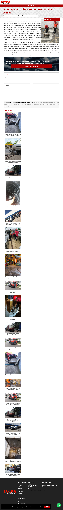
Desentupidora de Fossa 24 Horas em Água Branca (13, 334)
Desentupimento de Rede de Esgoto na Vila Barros (12, 277)
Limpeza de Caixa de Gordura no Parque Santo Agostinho (13, 135)
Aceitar (47, 506)
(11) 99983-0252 (33, 487)
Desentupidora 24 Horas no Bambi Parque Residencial (13, 404)
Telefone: (6, 80)
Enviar (32, 99)
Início (20, 485)
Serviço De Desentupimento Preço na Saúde (12, 433)
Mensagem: (7, 85)
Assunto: (35, 80)
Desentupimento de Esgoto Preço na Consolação (13, 348)
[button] (61, 2)
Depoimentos (21, 498)
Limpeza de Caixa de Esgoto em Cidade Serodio (13, 206)
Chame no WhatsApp (31, 66)
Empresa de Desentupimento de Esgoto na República (13, 375)
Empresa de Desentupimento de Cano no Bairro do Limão (13, 250)
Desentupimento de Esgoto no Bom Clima (13, 177)
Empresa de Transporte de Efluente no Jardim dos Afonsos (13, 420)
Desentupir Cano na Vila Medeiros (13, 318)
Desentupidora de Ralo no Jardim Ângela (13, 475)
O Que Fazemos (20, 490)
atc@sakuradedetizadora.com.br (37, 490)
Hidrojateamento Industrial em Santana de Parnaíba (13, 223)
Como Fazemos (20, 494)
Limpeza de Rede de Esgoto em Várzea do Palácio (13, 162)
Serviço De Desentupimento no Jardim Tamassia (12, 389)
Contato (21, 500)
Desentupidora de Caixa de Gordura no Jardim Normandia (13, 460)
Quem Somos (20, 487)
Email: (34, 74)
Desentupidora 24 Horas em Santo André (13, 291)
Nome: (6, 74)
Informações (21, 503)
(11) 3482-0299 (33, 485)
